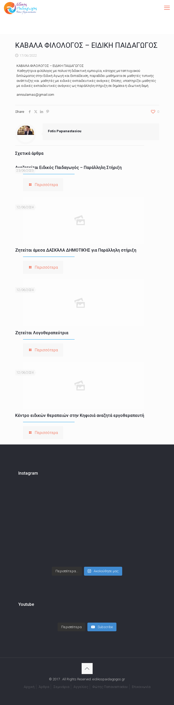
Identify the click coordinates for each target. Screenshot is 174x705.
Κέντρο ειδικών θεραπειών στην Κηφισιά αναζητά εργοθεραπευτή (79, 415)
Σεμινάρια (61, 687)
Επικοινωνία (141, 687)
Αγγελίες (81, 687)
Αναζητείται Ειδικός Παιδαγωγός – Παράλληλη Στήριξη (68, 167)
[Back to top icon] (87, 668)
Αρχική (29, 687)
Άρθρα (44, 687)
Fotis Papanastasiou (64, 131)
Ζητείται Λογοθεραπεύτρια (41, 332)
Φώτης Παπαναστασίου (110, 687)
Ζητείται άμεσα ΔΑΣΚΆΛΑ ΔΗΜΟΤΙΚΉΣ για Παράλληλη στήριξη (75, 250)
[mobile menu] (166, 7)
